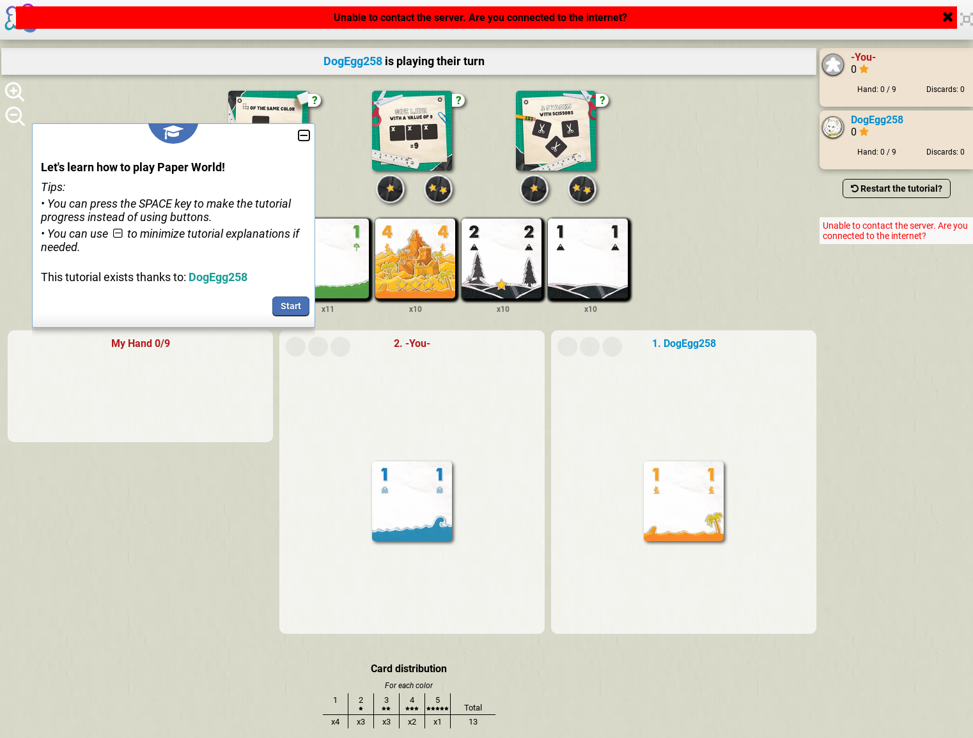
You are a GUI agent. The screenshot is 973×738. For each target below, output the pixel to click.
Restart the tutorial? (896, 188)
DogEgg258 (877, 120)
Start (291, 306)
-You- (863, 57)
